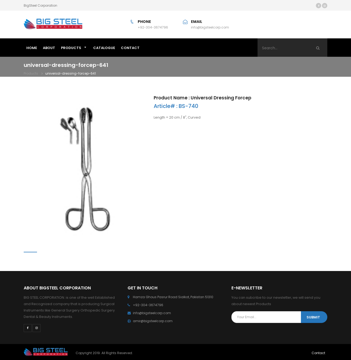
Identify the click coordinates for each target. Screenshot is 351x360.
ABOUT (49, 47)
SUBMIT (313, 317)
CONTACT (130, 47)
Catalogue (104, 47)
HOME (31, 47)
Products (71, 47)
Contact (318, 353)
